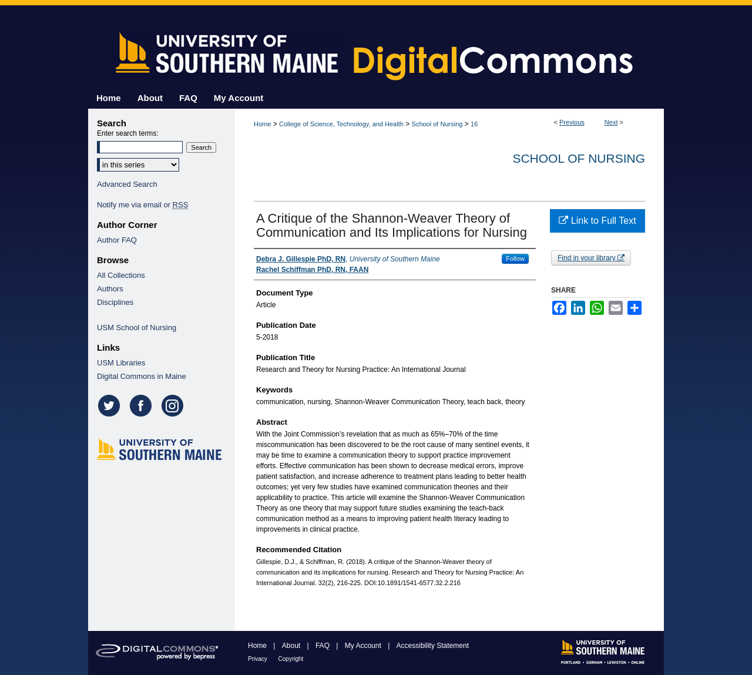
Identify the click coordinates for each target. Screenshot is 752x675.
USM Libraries (121, 362)
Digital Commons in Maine (141, 376)
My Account (364, 646)
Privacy (258, 659)
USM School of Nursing (136, 327)
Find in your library (591, 258)
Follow (515, 258)
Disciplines (115, 302)
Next (611, 122)
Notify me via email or (142, 204)
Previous (572, 122)
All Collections (121, 275)
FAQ (323, 646)
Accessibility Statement (433, 646)
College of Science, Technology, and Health (341, 123)
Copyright (291, 659)
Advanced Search (127, 184)
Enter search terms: (128, 133)
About (292, 646)
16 (474, 123)
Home (262, 123)
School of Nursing (437, 123)
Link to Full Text (597, 221)
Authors (110, 288)
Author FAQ (117, 240)
